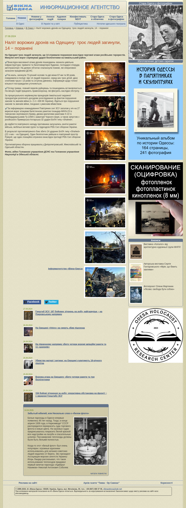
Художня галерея (61, 18)
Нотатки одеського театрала (111, 24)
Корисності (167, 483)
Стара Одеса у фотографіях (155, 3)
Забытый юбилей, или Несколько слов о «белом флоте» (58, 413)
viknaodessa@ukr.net (112, 489)
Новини (22, 18)
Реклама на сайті (28, 483)
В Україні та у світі (50, 24)
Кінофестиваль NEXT (78, 18)
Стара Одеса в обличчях (97, 18)
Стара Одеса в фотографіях (116, 18)
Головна (10, 18)
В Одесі (20, 24)
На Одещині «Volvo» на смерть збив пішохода (60, 328)
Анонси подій (50, 18)
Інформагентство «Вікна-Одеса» (65, 268)
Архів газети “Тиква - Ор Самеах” (102, 483)
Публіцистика (81, 24)
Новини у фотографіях (36, 18)
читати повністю (98, 473)
